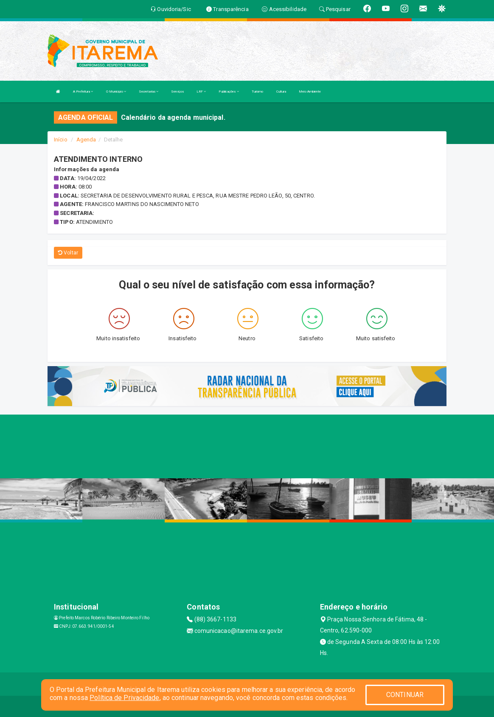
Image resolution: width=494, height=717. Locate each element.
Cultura (281, 91)
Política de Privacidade (124, 698)
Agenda (86, 139)
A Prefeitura (83, 91)
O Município (116, 91)
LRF (201, 91)
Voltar (68, 253)
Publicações (229, 91)
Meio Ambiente (310, 91)
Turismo (258, 91)
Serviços (177, 91)
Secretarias (148, 91)
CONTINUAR (405, 695)
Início (60, 139)
